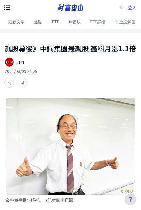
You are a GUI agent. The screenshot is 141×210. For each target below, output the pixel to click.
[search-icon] (122, 7)
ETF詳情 (98, 22)
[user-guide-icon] (130, 199)
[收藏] (22, 82)
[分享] (9, 82)
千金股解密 (125, 22)
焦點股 (74, 22)
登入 (132, 8)
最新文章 (16, 22)
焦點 (38, 22)
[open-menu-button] (7, 7)
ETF (55, 22)
